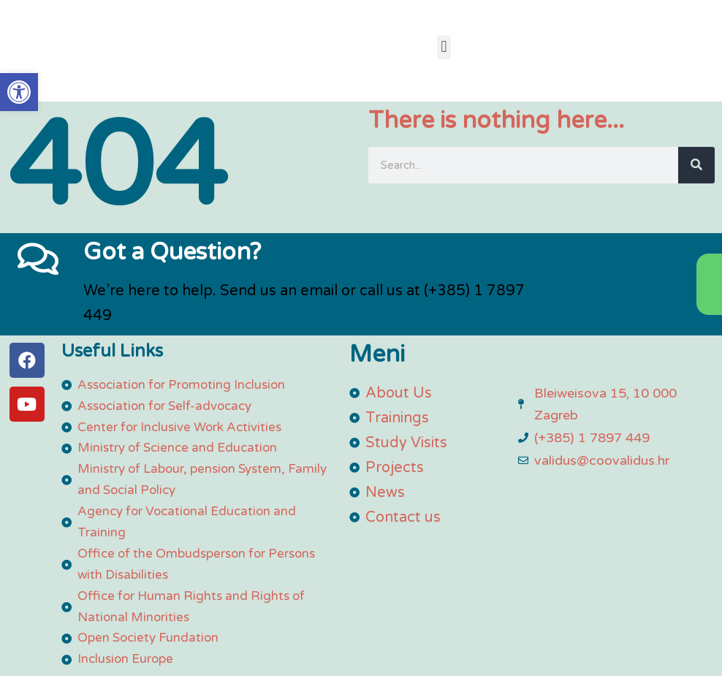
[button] (444, 47)
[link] (19, 92)
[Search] (696, 165)
